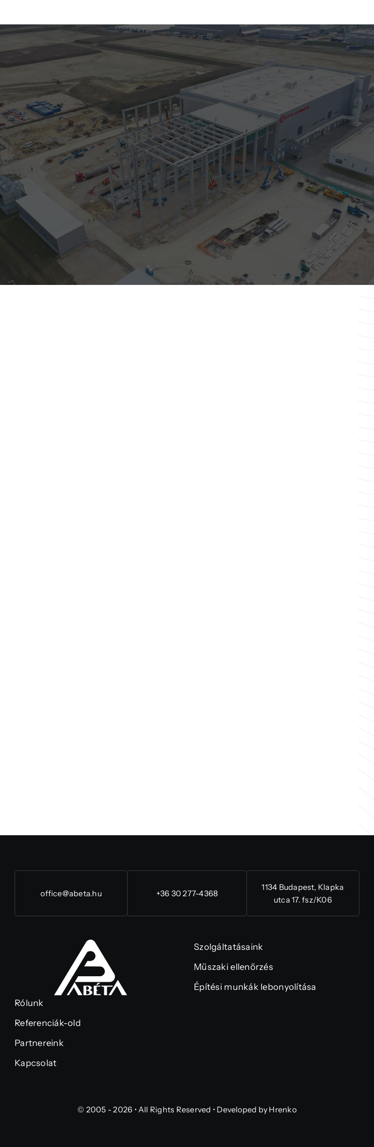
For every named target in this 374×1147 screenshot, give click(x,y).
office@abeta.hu (71, 893)
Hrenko (282, 1109)
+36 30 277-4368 (187, 893)
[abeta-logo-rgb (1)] (90, 944)
